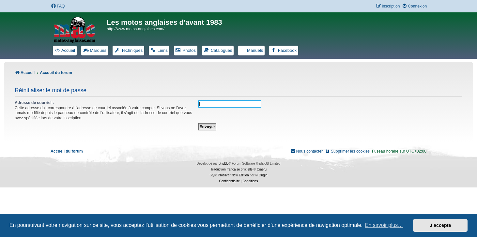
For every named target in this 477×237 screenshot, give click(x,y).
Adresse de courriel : (34, 102)
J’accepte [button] (440, 225)
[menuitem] (58, 6)
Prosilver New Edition (233, 175)
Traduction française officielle (231, 169)
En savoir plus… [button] (384, 225)
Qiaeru (262, 169)
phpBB (223, 163)
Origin (263, 175)
